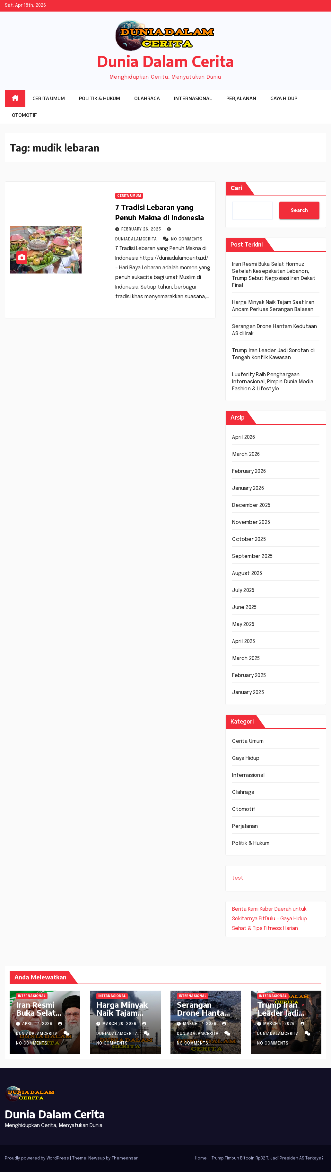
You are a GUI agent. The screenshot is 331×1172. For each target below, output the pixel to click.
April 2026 (243, 437)
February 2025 (249, 675)
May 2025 (243, 624)
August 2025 (247, 573)
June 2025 (244, 607)
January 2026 (248, 488)
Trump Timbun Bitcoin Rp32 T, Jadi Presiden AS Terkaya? (268, 1158)
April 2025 (243, 641)
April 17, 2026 (38, 1024)
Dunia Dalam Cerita (165, 61)
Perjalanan (241, 98)
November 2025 (251, 522)
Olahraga (147, 98)
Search (299, 210)
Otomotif (24, 115)
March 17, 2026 (200, 1024)
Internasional (193, 98)
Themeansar (124, 1158)
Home (201, 1158)
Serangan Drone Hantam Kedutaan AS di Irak (205, 1016)
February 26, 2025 (141, 229)
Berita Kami (245, 909)
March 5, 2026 (279, 1024)
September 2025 (252, 556)
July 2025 (243, 590)
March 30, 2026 (120, 1024)
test (237, 878)
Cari (237, 188)
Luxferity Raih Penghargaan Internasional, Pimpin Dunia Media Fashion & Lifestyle (272, 382)
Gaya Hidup (283, 98)
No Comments (187, 239)
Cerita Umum (48, 98)
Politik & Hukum (99, 98)
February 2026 (249, 471)
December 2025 (251, 505)
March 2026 (246, 454)
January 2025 (248, 692)
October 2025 (249, 539)
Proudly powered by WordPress (37, 1158)
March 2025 (246, 658)
